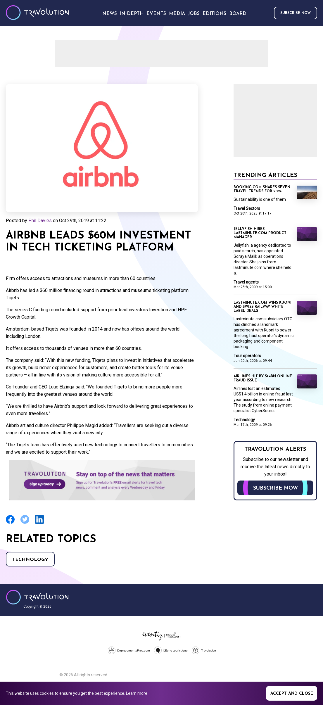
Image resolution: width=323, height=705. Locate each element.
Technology (30, 559)
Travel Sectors (247, 208)
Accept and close (291, 694)
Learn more (136, 693)
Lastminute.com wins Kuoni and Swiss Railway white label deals (262, 307)
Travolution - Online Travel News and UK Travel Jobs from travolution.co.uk (37, 597)
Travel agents (246, 282)
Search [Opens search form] (262, 12)
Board (237, 13)
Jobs (194, 13)
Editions (214, 13)
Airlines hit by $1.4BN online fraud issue (263, 378)
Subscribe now (295, 13)
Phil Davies (40, 220)
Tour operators (247, 355)
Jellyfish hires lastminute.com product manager (260, 233)
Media (177, 13)
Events (156, 13)
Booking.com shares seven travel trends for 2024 (262, 189)
